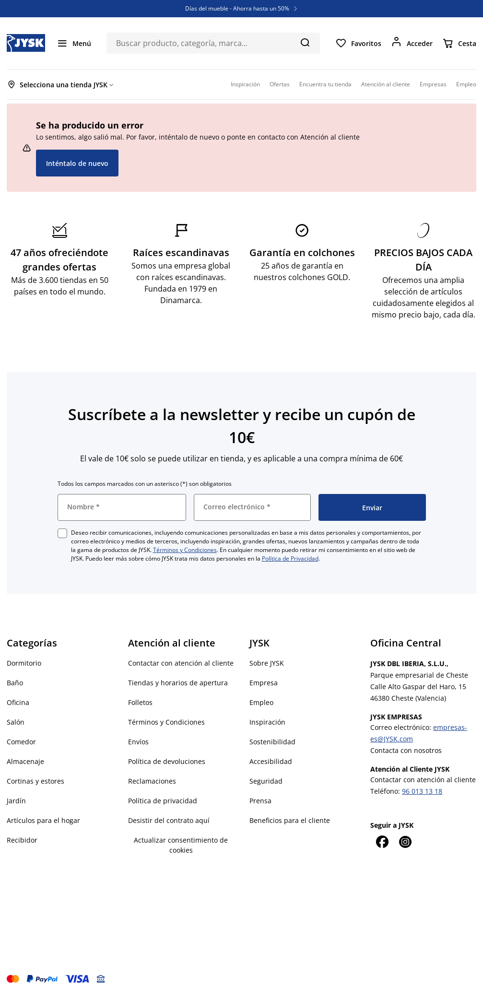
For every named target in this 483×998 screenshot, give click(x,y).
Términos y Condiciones (185, 550)
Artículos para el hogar (43, 820)
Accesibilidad (270, 761)
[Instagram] (404, 841)
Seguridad (266, 781)
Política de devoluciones (166, 761)
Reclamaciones (152, 781)
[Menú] (74, 43)
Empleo (261, 702)
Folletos (140, 702)
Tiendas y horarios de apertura (178, 682)
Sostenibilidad (272, 741)
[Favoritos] (358, 43)
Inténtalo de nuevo (77, 163)
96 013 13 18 (422, 791)
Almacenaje (25, 761)
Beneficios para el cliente (289, 820)
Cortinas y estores (35, 781)
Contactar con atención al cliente (181, 663)
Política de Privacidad (290, 558)
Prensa (260, 800)
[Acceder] (412, 43)
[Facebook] (381, 841)
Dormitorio (24, 663)
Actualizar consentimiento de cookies (181, 845)
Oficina (18, 702)
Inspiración (267, 722)
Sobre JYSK (266, 663)
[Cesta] (459, 43)
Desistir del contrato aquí (169, 820)
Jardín (16, 800)
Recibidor (22, 840)
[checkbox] (62, 533)
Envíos (138, 741)
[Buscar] (304, 42)
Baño (15, 682)
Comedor (21, 741)
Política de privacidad (162, 800)
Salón (15, 722)
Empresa (263, 682)
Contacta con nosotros (406, 750)
